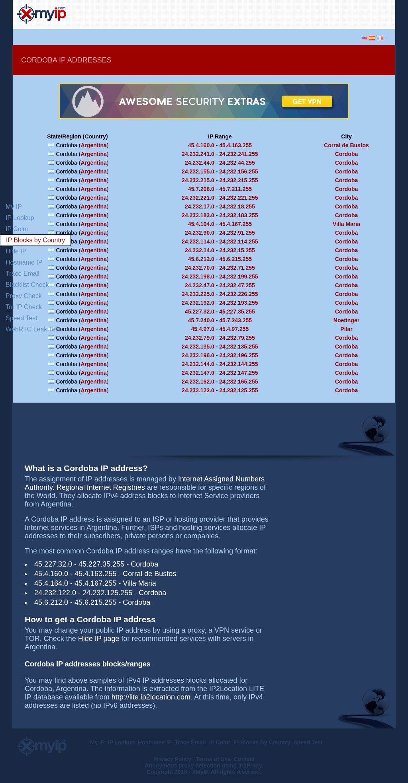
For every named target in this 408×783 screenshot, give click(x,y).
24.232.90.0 (199, 233)
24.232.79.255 (237, 338)
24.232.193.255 (238, 303)
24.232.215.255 (238, 180)
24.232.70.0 (199, 268)
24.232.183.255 (238, 215)
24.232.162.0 (198, 381)
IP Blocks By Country (261, 742)
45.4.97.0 (202, 329)
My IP (14, 206)
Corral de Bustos (346, 145)
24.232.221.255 (238, 198)
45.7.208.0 (201, 189)
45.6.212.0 (201, 259)
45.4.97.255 (234, 329)
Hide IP (16, 251)
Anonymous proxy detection (182, 765)
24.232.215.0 (198, 180)
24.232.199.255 (238, 276)
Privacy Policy (173, 759)
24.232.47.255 (237, 285)
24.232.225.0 (198, 294)
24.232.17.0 (199, 206)
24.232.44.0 (199, 163)
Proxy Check (24, 295)
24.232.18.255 (237, 206)
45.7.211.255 (235, 189)
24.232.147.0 (198, 373)
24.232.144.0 (198, 364)
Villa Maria (346, 224)
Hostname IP (24, 262)
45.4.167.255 (235, 224)
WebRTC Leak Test (33, 329)
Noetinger (346, 320)
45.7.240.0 (201, 320)
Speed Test (21, 318)
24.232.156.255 (238, 171)
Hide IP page (99, 639)
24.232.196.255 (238, 355)
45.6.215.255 (235, 259)
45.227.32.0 (199, 311)
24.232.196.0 (198, 355)
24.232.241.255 (238, 154)
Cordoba (346, 154)
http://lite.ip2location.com (151, 697)
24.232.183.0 (198, 215)
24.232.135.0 (198, 346)
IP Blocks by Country (35, 240)
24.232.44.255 (237, 163)
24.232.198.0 (198, 276)
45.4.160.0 (201, 145)
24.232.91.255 (237, 233)
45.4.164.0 (201, 224)
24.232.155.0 (198, 171)
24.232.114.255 (238, 241)
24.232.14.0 (199, 250)
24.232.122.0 (198, 390)
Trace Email (22, 273)
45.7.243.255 (235, 320)
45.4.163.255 (235, 145)
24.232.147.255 (238, 373)
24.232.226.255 (238, 294)
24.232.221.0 (198, 198)
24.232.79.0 (199, 338)
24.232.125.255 (238, 390)
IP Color (17, 229)
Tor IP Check (24, 307)
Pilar (346, 329)
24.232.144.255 (238, 364)
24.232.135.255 (238, 346)
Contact (244, 759)
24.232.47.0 (199, 285)
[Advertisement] (298, 13)
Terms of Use (213, 759)
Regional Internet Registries (101, 487)
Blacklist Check (27, 284)
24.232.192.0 (198, 303)
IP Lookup (20, 217)
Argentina (93, 145)
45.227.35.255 (237, 311)
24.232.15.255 (237, 250)
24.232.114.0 (198, 241)
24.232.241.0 (198, 154)
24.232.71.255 (237, 268)
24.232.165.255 (238, 381)
